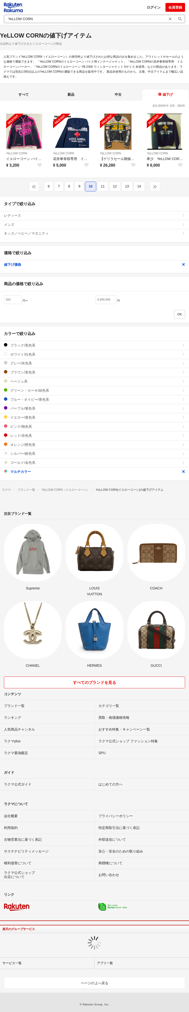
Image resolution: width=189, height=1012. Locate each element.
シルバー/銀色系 (94, 453)
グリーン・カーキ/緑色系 (94, 390)
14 (139, 186)
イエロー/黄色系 (94, 417)
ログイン (154, 7)
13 (127, 186)
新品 (71, 94)
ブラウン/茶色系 (94, 372)
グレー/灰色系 (94, 363)
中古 (118, 94)
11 (103, 186)
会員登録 (175, 7)
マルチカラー (94, 471)
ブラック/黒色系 (94, 345)
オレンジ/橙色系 (94, 444)
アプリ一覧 (105, 963)
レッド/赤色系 (94, 435)
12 (115, 186)
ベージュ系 (94, 381)
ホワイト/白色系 (94, 354)
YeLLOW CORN (16, 153)
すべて (23, 94)
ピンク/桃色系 (94, 426)
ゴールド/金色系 (94, 462)
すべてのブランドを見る (94, 682)
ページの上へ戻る (94, 983)
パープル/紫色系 (94, 408)
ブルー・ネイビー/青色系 (94, 399)
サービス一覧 (12, 963)
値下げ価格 (94, 264)
